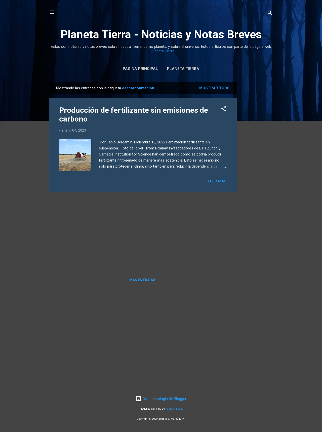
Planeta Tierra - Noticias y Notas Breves (161, 34)
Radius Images (174, 408)
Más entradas (142, 280)
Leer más (217, 181)
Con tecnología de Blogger (161, 399)
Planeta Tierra (183, 68)
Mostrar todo (214, 88)
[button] (224, 109)
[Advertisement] (257, 157)
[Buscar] (270, 13)
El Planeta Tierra (161, 51)
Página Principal (140, 68)
